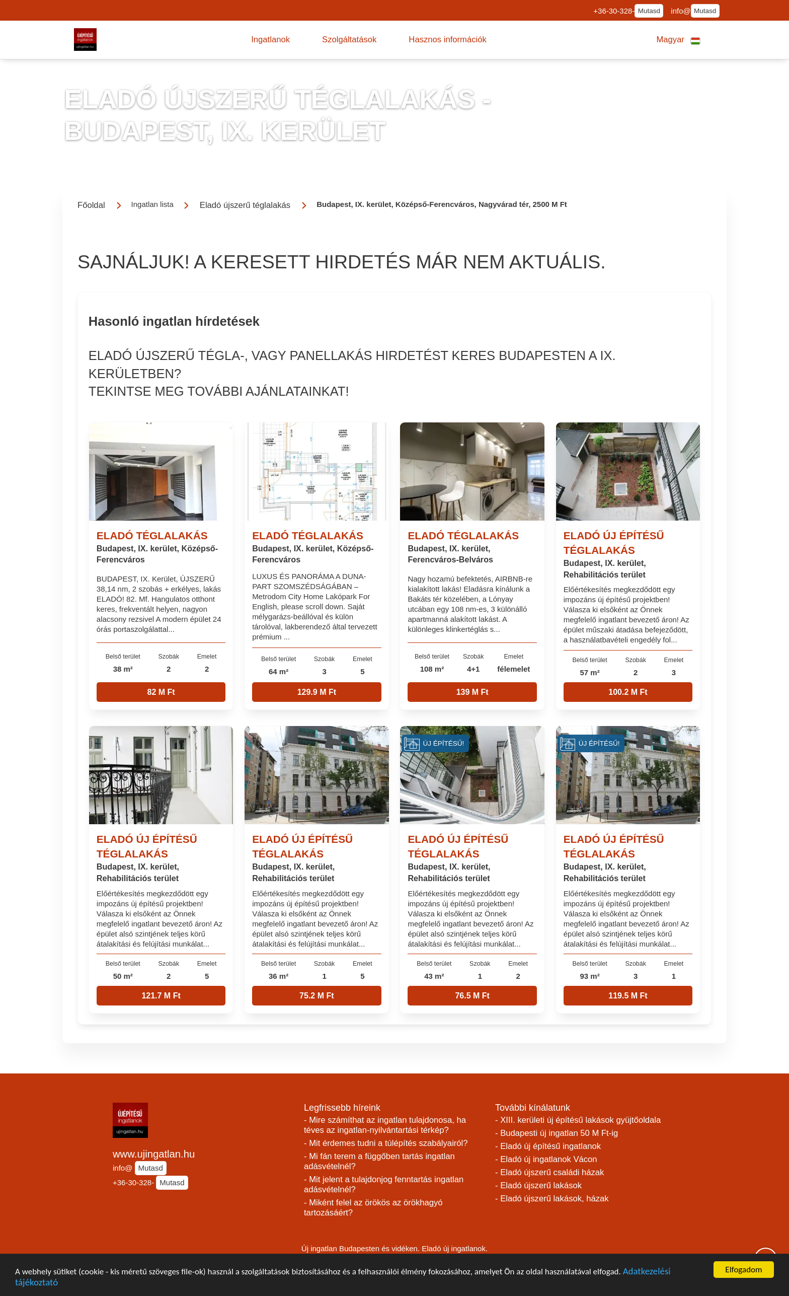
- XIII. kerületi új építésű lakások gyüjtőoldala (578, 1120)
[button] (270, 40)
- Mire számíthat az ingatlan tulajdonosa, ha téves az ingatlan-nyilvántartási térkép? (385, 1125)
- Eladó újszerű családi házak (549, 1172)
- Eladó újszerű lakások (538, 1185)
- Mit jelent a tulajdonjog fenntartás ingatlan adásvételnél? (383, 1184)
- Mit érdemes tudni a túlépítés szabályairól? (386, 1143)
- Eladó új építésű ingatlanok (548, 1146)
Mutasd (649, 11)
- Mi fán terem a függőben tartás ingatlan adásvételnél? (379, 1161)
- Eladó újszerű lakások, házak (552, 1198)
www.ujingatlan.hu (154, 1154)
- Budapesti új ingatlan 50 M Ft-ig (556, 1133)
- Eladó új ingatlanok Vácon (546, 1159)
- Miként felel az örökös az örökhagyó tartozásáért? (373, 1207)
